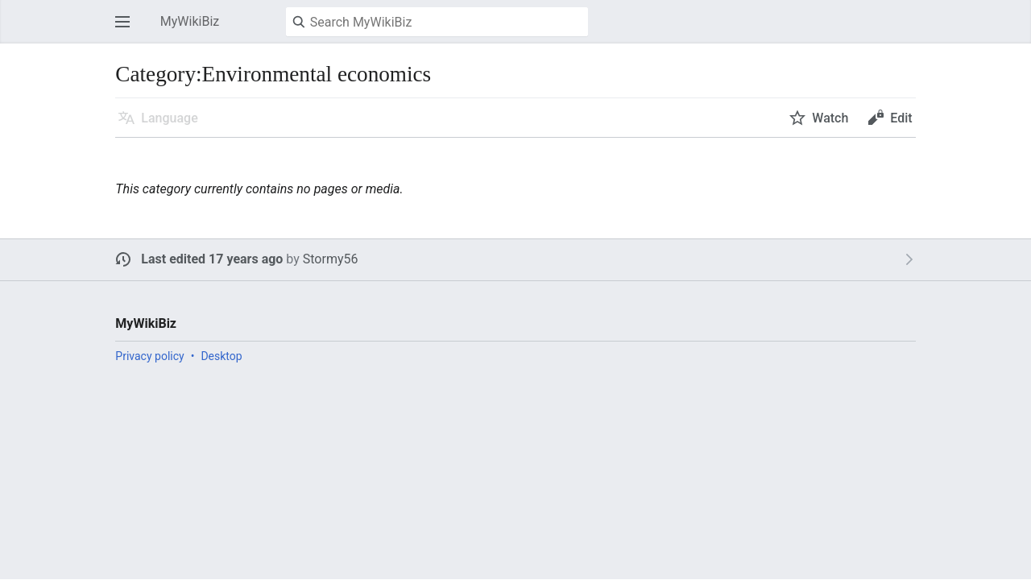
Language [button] (169, 118)
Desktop (221, 356)
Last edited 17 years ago (212, 259)
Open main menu (127, 29)
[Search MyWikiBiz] (437, 21)
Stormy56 (330, 259)
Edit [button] (901, 118)
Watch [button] (830, 118)
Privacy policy (149, 356)
